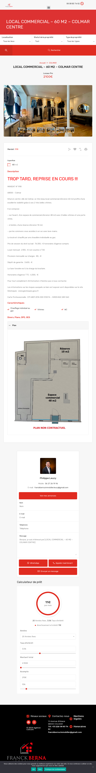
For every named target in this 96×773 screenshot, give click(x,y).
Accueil (42, 63)
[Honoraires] (71, 726)
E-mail (21, 514)
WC (65, 309)
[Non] (93, 767)
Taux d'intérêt (26, 643)
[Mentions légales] (71, 718)
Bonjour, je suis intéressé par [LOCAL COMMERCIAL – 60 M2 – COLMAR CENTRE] (48, 546)
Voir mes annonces (48, 496)
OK (33, 769)
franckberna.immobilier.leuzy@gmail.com (51, 487)
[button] (49, 8)
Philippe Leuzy (48, 478)
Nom (21, 503)
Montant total (26, 657)
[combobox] (16, 42)
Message (22, 536)
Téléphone (23, 525)
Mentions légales (79, 717)
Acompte (24, 671)
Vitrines (41, 309)
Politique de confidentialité (55, 769)
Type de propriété (73, 37)
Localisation (7, 37)
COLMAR (53, 63)
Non (40, 769)
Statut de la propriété (43, 37)
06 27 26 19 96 (51, 483)
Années (23, 631)
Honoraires (80, 726)
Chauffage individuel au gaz (20, 309)
